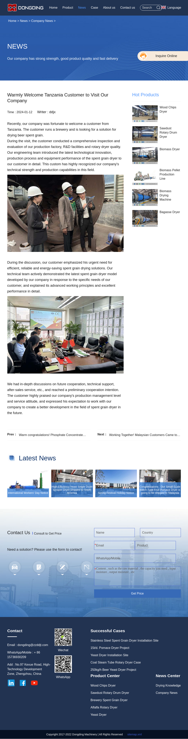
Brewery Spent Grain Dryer (109, 700)
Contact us (127, 7)
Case (94, 7)
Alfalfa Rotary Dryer (104, 707)
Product (67, 7)
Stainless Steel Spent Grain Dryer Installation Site (124, 640)
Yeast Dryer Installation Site (109, 655)
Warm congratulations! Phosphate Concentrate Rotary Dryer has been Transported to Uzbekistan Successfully (53, 435)
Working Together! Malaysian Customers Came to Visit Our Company (143, 435)
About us (109, 7)
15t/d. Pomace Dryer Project (110, 648)
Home (53, 7)
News (81, 7)
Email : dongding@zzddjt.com (27, 645)
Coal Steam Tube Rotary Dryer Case (116, 662)
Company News (42, 20)
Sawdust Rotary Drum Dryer (110, 693)
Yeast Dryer (99, 715)
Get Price (137, 593)
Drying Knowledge (168, 685)
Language (174, 7)
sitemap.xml (134, 734)
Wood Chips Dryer (103, 685)
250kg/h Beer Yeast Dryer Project (113, 670)
